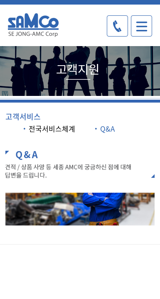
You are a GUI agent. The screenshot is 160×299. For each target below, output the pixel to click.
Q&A (104, 128)
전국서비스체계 (48, 128)
